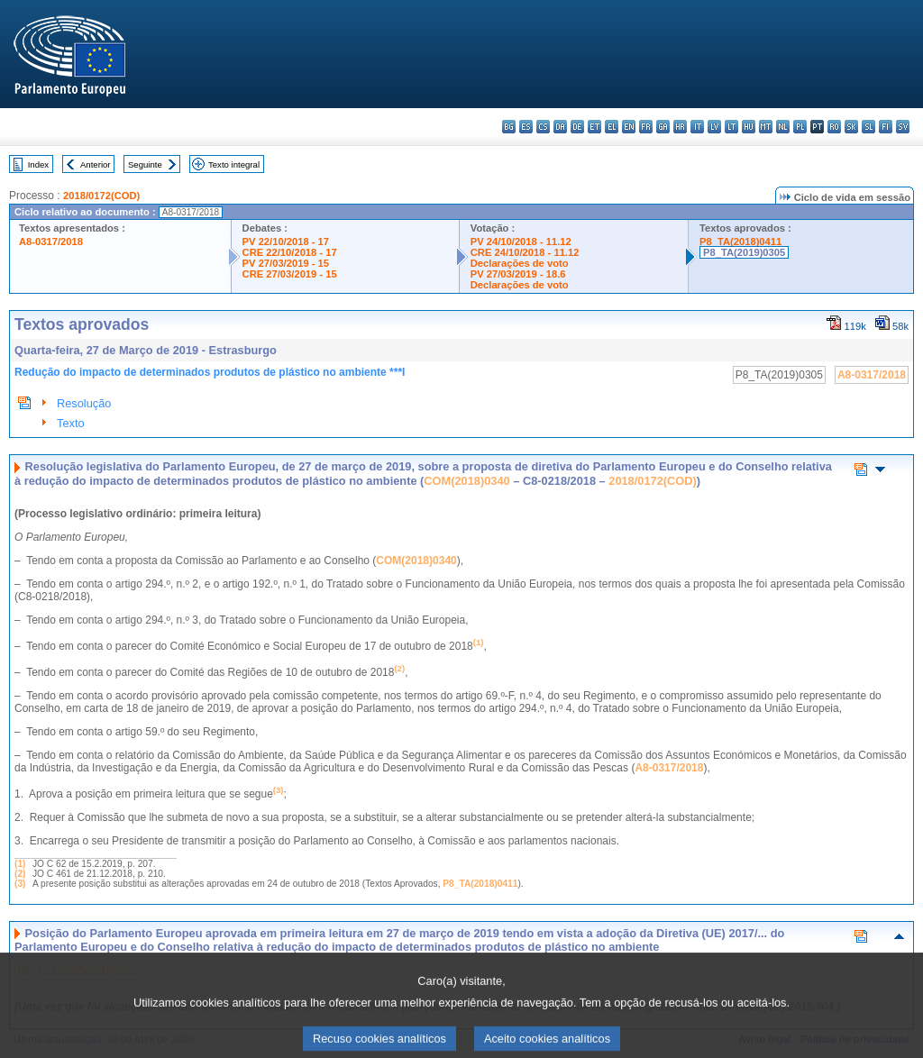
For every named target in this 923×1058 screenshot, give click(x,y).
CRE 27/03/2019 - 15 (289, 274)
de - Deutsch (577, 126)
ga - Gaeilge (663, 126)
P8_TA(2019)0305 (744, 252)
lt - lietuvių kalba (731, 126)
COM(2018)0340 (466, 481)
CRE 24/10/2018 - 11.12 (525, 252)
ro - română (834, 126)
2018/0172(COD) (101, 195)
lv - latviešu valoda (714, 126)
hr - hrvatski (680, 126)
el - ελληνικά (611, 126)
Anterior (95, 164)
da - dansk (560, 126)
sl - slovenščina (868, 126)
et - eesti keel (594, 126)
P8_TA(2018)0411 (740, 241)
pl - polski (800, 126)
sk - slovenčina (851, 126)
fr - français (646, 126)
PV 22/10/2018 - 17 (285, 241)
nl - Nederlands (783, 126)
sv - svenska (902, 126)
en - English (628, 126)
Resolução (84, 403)
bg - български (509, 126)
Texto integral (234, 164)
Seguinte (145, 164)
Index (38, 164)
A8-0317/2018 (51, 241)
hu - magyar (748, 126)
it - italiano (697, 126)
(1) (19, 864)
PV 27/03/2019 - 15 (285, 263)
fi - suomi (885, 126)
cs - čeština (543, 126)
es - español (526, 126)
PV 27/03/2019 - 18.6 (518, 274)
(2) (19, 874)
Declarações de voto (520, 263)
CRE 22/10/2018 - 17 (289, 252)
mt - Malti (765, 126)
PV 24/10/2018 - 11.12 (521, 241)
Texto (71, 423)
